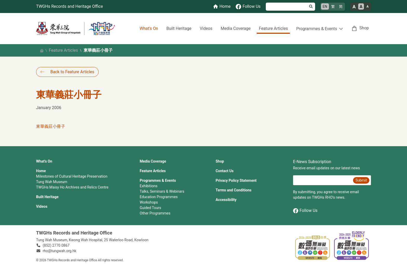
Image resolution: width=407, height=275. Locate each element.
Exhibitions (148, 186)
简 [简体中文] (341, 6)
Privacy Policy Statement (236, 180)
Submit (361, 180)
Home (41, 171)
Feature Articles (273, 28)
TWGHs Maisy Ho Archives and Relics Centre (72, 187)
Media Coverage (235, 28)
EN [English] (325, 6)
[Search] (286, 7)
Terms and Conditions (234, 190)
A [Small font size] (368, 6)
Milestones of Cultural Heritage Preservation (71, 176)
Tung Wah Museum (51, 182)
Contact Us (225, 171)
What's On (149, 28)
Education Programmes (159, 197)
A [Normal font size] (361, 6)
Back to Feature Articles (72, 71)
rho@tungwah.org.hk (59, 251)
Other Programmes (155, 213)
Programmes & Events (158, 180)
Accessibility (226, 200)
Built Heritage (178, 28)
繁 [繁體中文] (333, 6)
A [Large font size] (354, 6)
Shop (364, 27)
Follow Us (305, 210)
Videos (206, 28)
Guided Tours (150, 208)
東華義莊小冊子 (50, 126)
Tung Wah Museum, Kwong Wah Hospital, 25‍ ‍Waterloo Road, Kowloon (92, 240)
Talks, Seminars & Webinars (162, 191)
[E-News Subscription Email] (322, 180)
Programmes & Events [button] (316, 28)
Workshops (149, 202)
